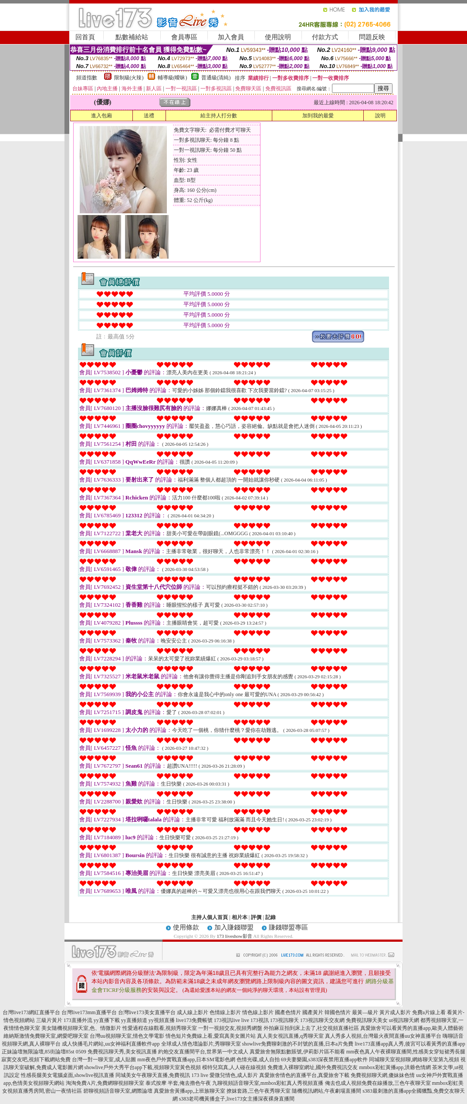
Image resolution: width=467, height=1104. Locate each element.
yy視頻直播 (162, 1020)
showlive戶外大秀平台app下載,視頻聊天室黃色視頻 (143, 1067)
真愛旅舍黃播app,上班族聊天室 (189, 1091)
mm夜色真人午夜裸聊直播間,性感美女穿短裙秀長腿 (406, 1052)
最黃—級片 (365, 1012)
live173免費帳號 (194, 1020)
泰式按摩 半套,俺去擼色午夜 (178, 1083)
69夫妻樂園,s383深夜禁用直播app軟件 (324, 1059)
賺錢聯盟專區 (288, 927)
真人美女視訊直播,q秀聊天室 (290, 1036)
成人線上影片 (192, 1012)
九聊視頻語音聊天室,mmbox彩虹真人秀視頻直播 (268, 1083)
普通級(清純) (216, 78)
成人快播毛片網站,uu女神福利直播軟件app (110, 1044)
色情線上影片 (225, 1012)
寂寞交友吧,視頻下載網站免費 (36, 1059)
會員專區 (184, 37)
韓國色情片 (338, 1012)
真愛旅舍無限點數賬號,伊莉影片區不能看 (297, 1052)
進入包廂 (101, 116)
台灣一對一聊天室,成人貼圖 (104, 1059)
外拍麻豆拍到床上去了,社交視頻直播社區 (311, 1028)
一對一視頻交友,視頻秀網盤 (230, 1028)
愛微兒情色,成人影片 (234, 1075)
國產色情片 (288, 1012)
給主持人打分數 (218, 116)
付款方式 (325, 37)
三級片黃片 (49, 1020)
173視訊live (227, 1020)
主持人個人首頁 (209, 917)
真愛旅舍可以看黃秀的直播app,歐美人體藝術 (411, 1028)
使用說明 (278, 37)
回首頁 (85, 37)
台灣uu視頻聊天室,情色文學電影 (127, 1036)
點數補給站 (131, 37)
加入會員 (231, 37)
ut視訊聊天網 (404, 1020)
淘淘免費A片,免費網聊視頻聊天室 (105, 1083)
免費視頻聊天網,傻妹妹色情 (383, 1075)
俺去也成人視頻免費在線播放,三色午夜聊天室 (378, 1083)
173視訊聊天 (284, 1020)
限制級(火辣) (129, 78)
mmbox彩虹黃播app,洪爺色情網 (395, 1067)
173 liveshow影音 (234, 936)
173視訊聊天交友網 (322, 1020)
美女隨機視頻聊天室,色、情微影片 (81, 1028)
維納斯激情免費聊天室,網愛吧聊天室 (45, 1036)
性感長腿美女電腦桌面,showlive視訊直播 (67, 1075)
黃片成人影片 (395, 1012)
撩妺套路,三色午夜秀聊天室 (259, 1091)
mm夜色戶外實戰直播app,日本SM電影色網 (186, 1059)
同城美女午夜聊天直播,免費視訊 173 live (161, 1075)
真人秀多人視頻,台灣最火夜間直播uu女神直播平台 (383, 1036)
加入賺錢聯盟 (234, 927)
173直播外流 (78, 1020)
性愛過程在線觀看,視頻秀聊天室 (159, 1028)
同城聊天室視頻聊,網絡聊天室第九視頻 (414, 1059)
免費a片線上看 (429, 1012)
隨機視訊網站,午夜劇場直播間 (326, 1091)
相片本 (239, 917)
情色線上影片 (258, 1012)
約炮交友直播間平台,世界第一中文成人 (203, 1052)
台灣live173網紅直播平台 (31, 1012)
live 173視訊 (255, 1020)
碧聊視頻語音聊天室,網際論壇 (117, 1091)
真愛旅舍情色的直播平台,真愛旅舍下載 (304, 1075)
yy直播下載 (107, 1020)
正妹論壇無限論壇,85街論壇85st (38, 1052)
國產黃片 (312, 1012)
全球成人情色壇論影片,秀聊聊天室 (201, 1044)
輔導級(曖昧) (172, 78)
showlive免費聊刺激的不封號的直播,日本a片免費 (298, 1044)
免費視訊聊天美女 (367, 1020)
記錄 (270, 917)
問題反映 (372, 37)
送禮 (149, 116)
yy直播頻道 (134, 1020)
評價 (256, 917)
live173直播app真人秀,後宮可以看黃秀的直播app (410, 1044)
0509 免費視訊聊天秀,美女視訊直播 (116, 1052)
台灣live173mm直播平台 (89, 1012)
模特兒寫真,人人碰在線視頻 (234, 1067)
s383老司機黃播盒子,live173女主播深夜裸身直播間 (237, 1099)
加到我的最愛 (318, 116)
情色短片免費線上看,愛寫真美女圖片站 (211, 1036)
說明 (380, 116)
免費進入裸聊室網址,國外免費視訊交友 (312, 1067)
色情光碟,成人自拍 (258, 1059)
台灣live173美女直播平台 (147, 1012)
